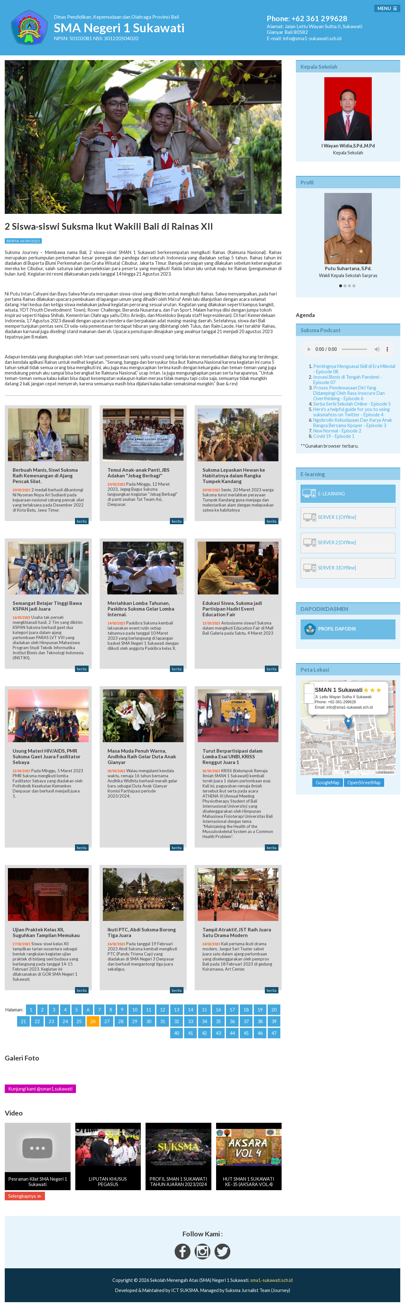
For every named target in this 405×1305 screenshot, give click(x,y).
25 (79, 1019)
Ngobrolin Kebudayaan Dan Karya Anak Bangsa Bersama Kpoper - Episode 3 (352, 422)
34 (204, 1019)
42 (204, 1031)
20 (274, 1007)
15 (204, 1007)
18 (246, 1007)
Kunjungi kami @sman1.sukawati (40, 1087)
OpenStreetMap (362, 772)
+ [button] (309, 688)
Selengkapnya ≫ (24, 1194)
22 (37, 1019)
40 (176, 1031)
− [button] (309, 698)
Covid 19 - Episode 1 (333, 436)
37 (246, 1019)
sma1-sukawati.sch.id (271, 1278)
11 (148, 1007)
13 (176, 1007)
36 (232, 1019)
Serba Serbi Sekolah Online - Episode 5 (352, 404)
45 (246, 1031)
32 (176, 1019)
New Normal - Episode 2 (337, 430)
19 (260, 1007)
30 (148, 1019)
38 (260, 1019)
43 (218, 1031)
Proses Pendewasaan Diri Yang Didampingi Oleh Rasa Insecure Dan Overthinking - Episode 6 (349, 393)
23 (51, 1019)
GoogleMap (328, 782)
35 (218, 1019)
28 (120, 1019)
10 (134, 1007)
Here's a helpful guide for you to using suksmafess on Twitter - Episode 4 (351, 412)
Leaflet (338, 772)
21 (23, 1019)
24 (65, 1019)
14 (190, 1007)
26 (93, 1019)
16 (218, 1007)
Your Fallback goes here (348, 349)
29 (134, 1019)
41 (190, 1031)
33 (190, 1019)
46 (260, 1031)
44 (232, 1031)
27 (106, 1019)
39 (274, 1019)
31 (162, 1019)
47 (274, 1031)
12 (162, 1007)
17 (232, 1007)
